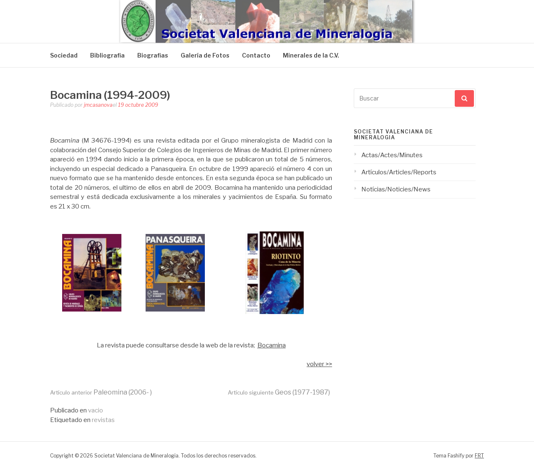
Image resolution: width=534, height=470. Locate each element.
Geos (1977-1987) (279, 392)
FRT (479, 455)
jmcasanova (98, 105)
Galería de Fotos (205, 55)
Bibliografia (107, 55)
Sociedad (64, 55)
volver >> (319, 364)
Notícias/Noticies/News (396, 189)
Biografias (152, 55)
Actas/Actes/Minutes (392, 155)
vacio (95, 410)
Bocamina (271, 345)
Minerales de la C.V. (311, 55)
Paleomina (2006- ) (101, 392)
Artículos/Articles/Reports (398, 172)
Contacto (256, 55)
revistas (103, 420)
